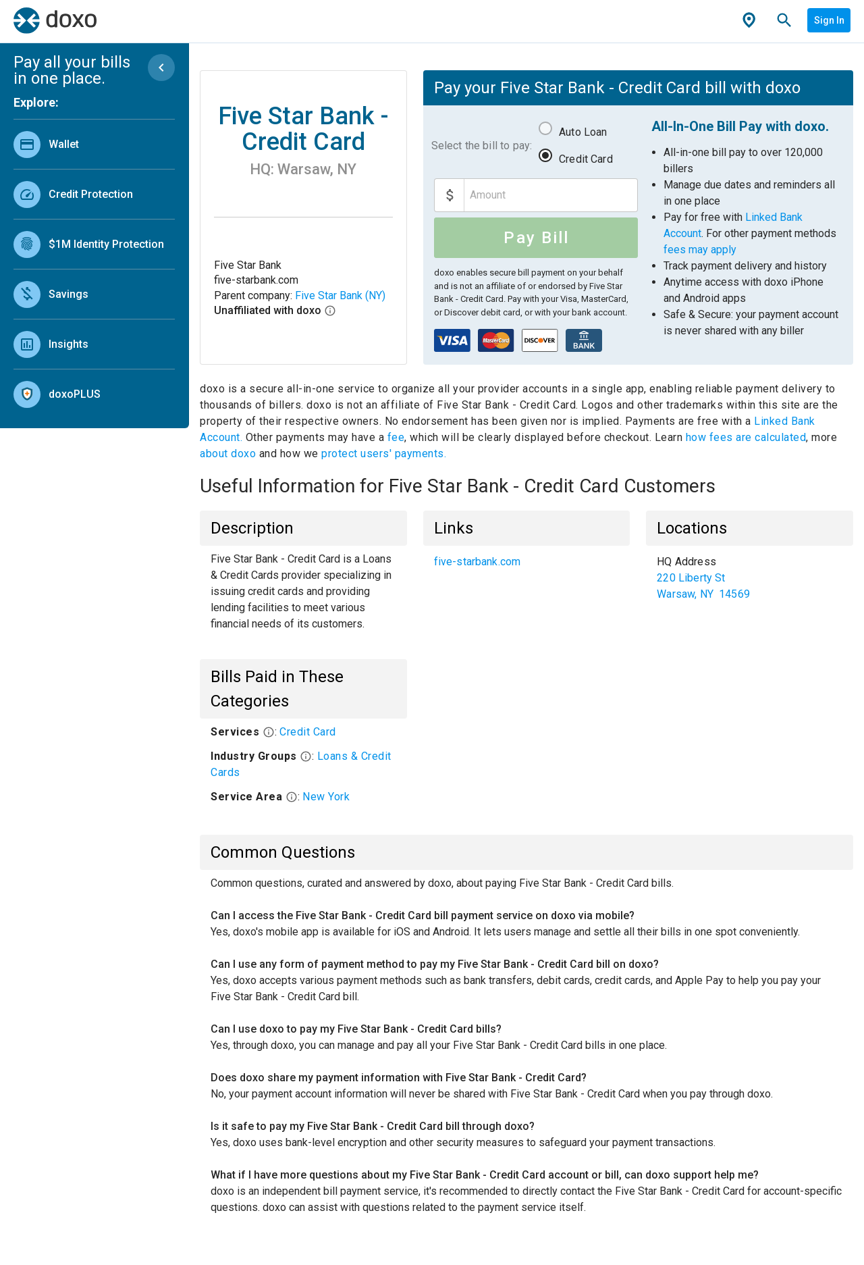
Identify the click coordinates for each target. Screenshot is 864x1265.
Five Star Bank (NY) (340, 295)
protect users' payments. (383, 453)
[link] (94, 144)
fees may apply (700, 249)
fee (396, 437)
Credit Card (586, 159)
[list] (94, 266)
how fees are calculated (746, 437)
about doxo (229, 453)
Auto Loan (583, 132)
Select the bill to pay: (481, 145)
